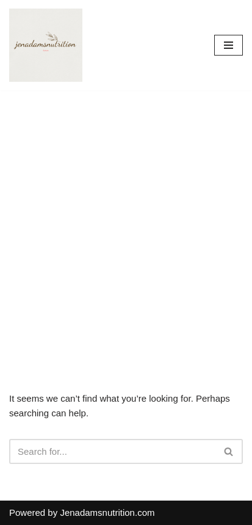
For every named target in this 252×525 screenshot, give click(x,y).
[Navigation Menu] (228, 45)
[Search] (112, 451)
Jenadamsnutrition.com (107, 512)
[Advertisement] (126, 222)
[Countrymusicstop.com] (45, 45)
